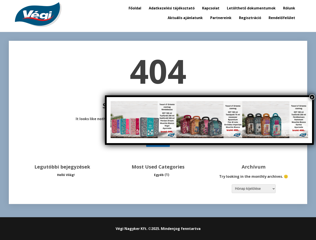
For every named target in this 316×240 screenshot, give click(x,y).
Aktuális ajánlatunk (185, 17)
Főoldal (135, 8)
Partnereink (221, 17)
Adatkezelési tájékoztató (172, 8)
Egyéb (159, 175)
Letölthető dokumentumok (251, 8)
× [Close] (312, 97)
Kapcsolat (210, 8)
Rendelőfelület (282, 17)
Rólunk (289, 8)
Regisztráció (250, 17)
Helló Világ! (66, 175)
